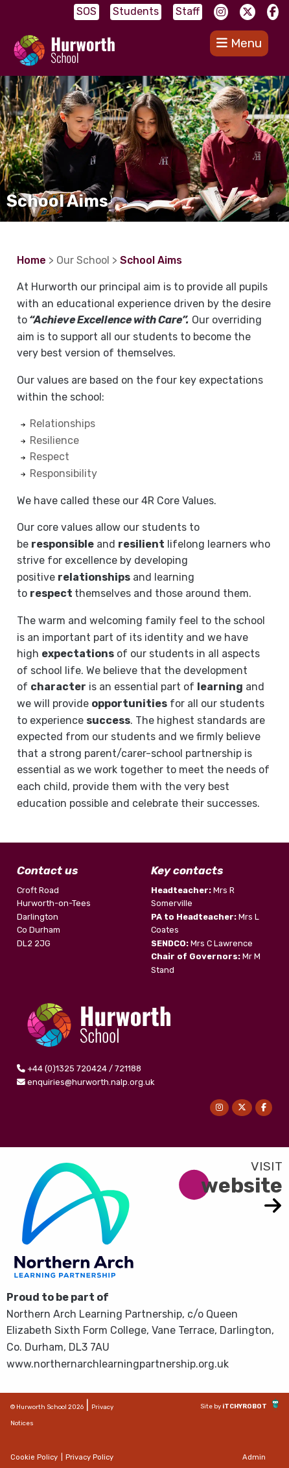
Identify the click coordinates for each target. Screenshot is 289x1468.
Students (136, 11)
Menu (239, 43)
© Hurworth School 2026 (47, 1406)
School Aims (151, 260)
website (242, 1185)
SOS (86, 11)
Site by (211, 1406)
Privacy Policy (89, 1457)
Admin (254, 1457)
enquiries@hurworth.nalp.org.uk (90, 1082)
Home (31, 260)
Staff (188, 11)
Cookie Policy (34, 1457)
